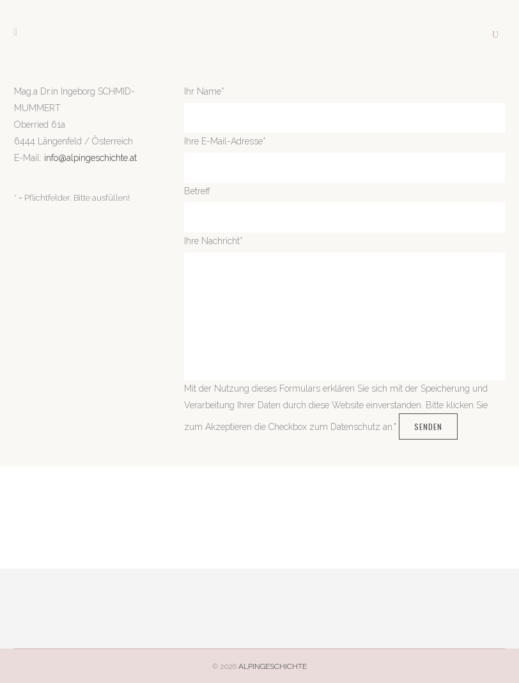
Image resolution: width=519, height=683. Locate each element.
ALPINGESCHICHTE (272, 666)
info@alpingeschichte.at (90, 158)
